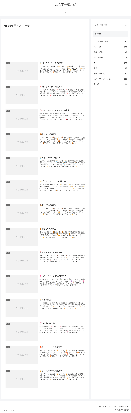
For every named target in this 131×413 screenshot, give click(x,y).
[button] (125, 25)
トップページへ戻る (104, 406)
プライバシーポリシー (120, 406)
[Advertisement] (45, 43)
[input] (110, 25)
